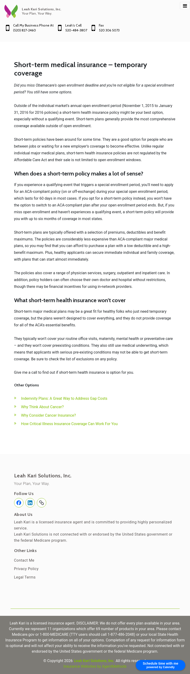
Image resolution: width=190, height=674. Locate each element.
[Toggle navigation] (185, 5)
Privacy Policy (26, 569)
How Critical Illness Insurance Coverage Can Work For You (69, 424)
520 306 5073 (109, 30)
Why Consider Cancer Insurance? (48, 415)
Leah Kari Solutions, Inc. (43, 476)
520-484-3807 (76, 30)
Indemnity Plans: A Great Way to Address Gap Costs (64, 398)
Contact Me (24, 560)
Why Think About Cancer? (42, 407)
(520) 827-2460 (24, 30)
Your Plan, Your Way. (32, 483)
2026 (68, 661)
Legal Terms (25, 577)
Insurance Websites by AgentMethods (95, 666)
